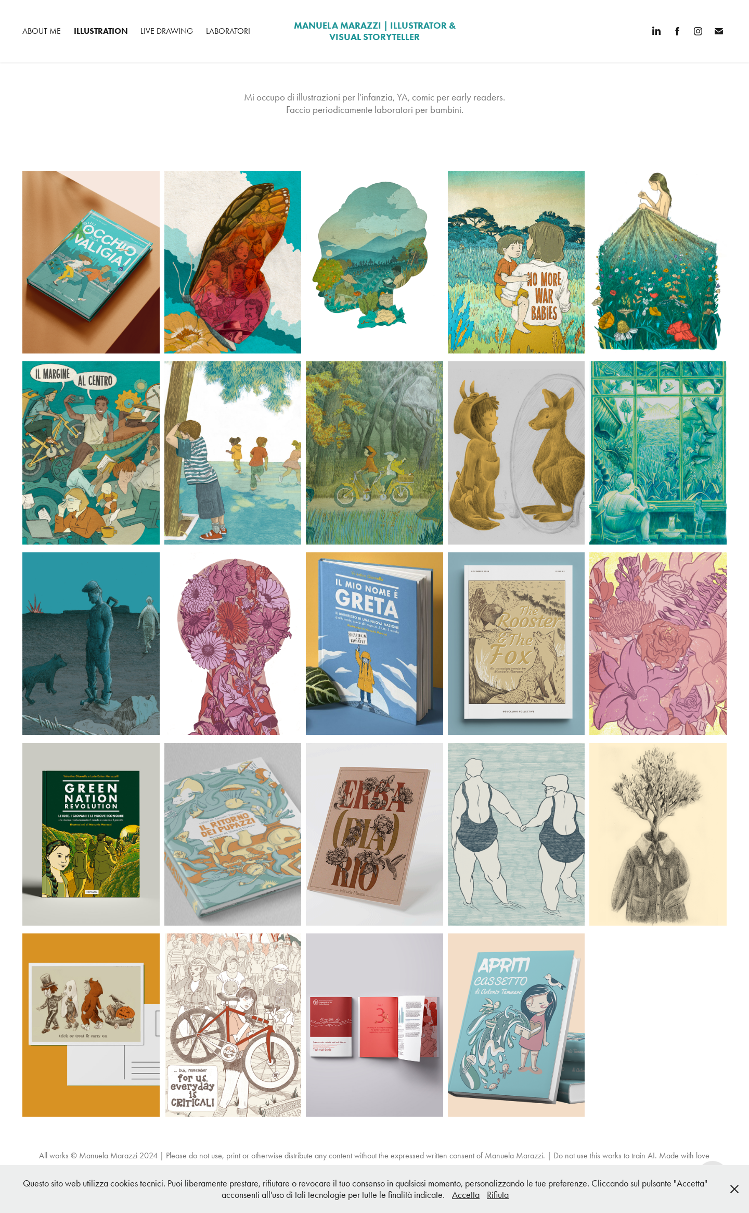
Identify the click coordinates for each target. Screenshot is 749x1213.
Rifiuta (498, 1195)
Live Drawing (166, 31)
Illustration (101, 31)
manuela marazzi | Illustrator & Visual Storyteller (376, 31)
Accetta (466, 1195)
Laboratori (228, 31)
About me (41, 31)
